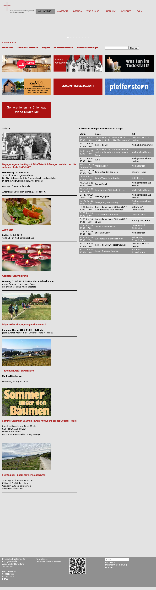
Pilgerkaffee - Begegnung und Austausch (24, 324)
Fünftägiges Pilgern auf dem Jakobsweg (23, 475)
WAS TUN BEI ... (94, 11)
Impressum (110, 562)
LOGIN (138, 11)
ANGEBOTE (62, 11)
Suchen (134, 48)
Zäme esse (7, 229)
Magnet (46, 47)
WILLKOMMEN (45, 11)
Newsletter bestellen (27, 47)
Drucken (109, 567)
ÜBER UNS (111, 11)
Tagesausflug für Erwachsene (18, 370)
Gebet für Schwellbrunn (15, 275)
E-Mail (5, 579)
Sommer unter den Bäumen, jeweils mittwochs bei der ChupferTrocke (39, 420)
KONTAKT (126, 11)
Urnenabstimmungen (87, 47)
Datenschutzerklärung (116, 565)
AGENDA (77, 11)
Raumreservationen (63, 47)
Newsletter (7, 47)
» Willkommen (9, 42)
